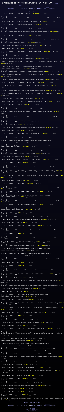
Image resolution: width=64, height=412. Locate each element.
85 (38, 8)
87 (41, 8)
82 (34, 8)
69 (15, 8)
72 (19, 8)
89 (44, 8)
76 (25, 8)
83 (35, 8)
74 (22, 8)
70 (17, 8)
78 (28, 8)
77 (26, 8)
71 (18, 8)
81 (33, 8)
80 (31, 8)
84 (37, 8)
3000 (51, 8)
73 (21, 8)
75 (24, 8)
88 (42, 8)
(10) (3, 13)
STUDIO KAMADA (12, 5)
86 (39, 8)
